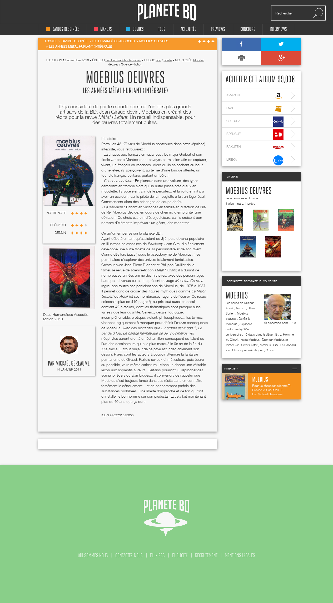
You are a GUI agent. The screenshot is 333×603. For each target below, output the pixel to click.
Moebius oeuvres (249, 191)
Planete (167, 12)
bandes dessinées (62, 29)
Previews (218, 29)
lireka (255, 160)
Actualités (188, 29)
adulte (168, 60)
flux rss (157, 555)
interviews (278, 29)
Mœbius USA (269, 345)
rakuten (255, 147)
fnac (255, 109)
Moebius (237, 296)
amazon (255, 96)
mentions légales (240, 555)
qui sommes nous (93, 555)
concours (247, 29)
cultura (255, 121)
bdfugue (255, 134)
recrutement (206, 555)
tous (161, 29)
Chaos (270, 350)
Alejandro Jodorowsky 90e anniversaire (239, 329)
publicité (180, 555)
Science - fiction (131, 64)
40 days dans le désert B (260, 334)
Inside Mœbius (250, 340)
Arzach (240, 308)
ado (158, 60)
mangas (103, 29)
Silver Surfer (249, 345)
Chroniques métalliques (247, 350)
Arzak (229, 308)
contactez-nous (129, 555)
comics (135, 29)
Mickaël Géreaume (73, 364)
